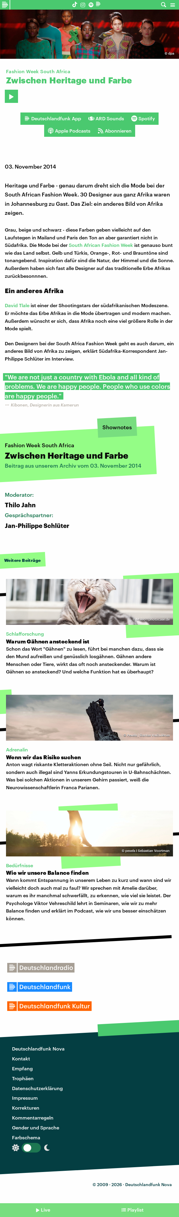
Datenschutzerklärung (37, 1088)
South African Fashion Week (101, 245)
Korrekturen (25, 1108)
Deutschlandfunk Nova (38, 1048)
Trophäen (23, 1078)
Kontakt (21, 1058)
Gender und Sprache (35, 1127)
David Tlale (17, 305)
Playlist (135, 1210)
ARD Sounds (106, 118)
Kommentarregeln (32, 1117)
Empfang (22, 1068)
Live (45, 1210)
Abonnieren (115, 131)
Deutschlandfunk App (52, 118)
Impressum (25, 1098)
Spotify (143, 118)
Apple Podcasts (69, 131)
